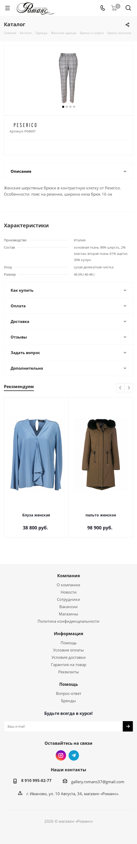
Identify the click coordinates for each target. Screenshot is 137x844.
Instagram (61, 755)
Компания (68, 576)
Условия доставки (69, 657)
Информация (68, 633)
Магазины (68, 613)
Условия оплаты (68, 650)
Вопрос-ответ (68, 693)
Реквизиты (68, 671)
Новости (69, 592)
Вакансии (68, 606)
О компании (68, 584)
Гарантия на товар (68, 664)
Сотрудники (68, 599)
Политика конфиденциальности (68, 621)
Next (129, 388)
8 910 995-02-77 (36, 780)
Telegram (74, 755)
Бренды (68, 700)
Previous (120, 388)
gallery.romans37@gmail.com (97, 781)
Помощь (69, 642)
